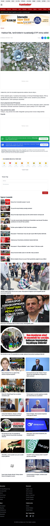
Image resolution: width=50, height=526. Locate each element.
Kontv (1, 493)
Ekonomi (14, 9)
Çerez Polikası (29, 508)
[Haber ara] (49, 12)
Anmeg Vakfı (3, 491)
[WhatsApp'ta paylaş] (48, 38)
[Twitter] (30, 516)
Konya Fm (2, 497)
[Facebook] (27, 516)
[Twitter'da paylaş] (45, 38)
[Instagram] (33, 516)
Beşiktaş (2, 508)
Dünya (44, 9)
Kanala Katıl (43, 138)
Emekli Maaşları (30, 497)
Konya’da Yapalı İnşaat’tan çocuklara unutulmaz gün (15, 12)
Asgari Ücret (29, 489)
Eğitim (35, 9)
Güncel (9, 9)
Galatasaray (3, 510)
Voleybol (2, 516)
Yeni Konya (3, 495)
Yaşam (40, 9)
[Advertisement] (25, 81)
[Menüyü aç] (1, 5)
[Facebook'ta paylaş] (42, 38)
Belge (1, 499)
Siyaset (24, 9)
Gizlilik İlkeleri (29, 510)
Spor (20, 9)
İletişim (27, 505)
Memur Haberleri (30, 495)
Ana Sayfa (3, 9)
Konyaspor (2, 505)
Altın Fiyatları (29, 493)
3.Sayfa (30, 9)
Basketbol (2, 514)
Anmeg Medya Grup (5, 489)
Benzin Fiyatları (30, 499)
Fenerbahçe (3, 512)
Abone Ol (44, 144)
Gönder (45, 192)
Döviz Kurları (29, 491)
